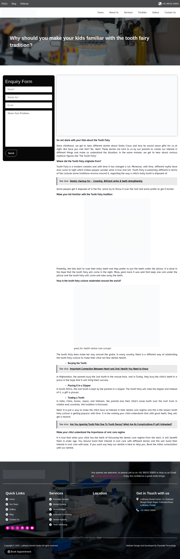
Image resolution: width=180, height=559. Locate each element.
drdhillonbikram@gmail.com (108, 476)
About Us (113, 12)
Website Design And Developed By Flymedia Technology (151, 545)
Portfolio (142, 12)
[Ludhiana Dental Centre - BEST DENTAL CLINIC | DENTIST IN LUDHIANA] (112, 511)
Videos (155, 12)
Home (101, 12)
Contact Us (170, 12)
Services (128, 12)
